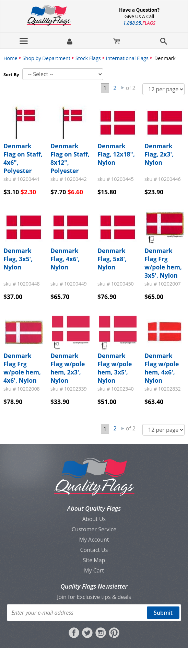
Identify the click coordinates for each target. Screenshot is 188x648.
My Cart (94, 570)
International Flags (127, 58)
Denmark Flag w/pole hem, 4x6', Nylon (161, 367)
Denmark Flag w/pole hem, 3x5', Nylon (114, 367)
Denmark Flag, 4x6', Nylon (65, 258)
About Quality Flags (94, 508)
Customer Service (94, 529)
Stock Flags (88, 58)
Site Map (94, 560)
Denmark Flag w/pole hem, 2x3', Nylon (67, 367)
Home (10, 58)
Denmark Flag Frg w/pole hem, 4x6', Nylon (22, 367)
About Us (94, 519)
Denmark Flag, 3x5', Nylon (18, 258)
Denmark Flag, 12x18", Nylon (116, 154)
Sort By (11, 74)
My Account (94, 539)
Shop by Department (46, 58)
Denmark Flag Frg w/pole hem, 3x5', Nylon (163, 262)
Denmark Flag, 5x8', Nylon (112, 258)
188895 (139, 23)
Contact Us (94, 550)
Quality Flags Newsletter (93, 586)
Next (123, 87)
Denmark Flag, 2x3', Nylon (159, 154)
